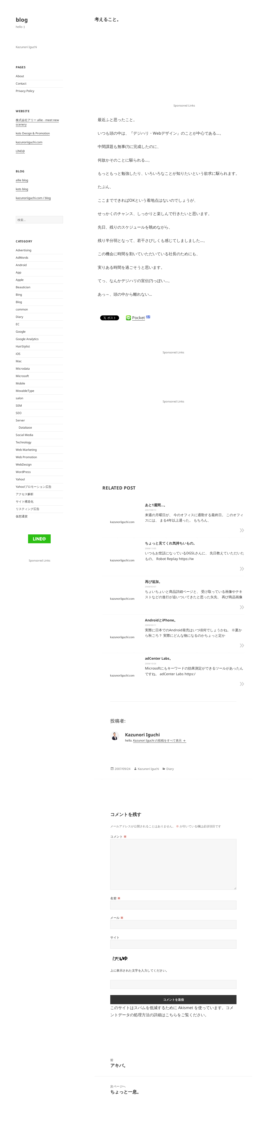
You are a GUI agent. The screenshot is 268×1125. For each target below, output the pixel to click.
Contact (21, 83)
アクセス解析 (24, 494)
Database (25, 427)
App (18, 272)
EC (17, 324)
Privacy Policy (25, 91)
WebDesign (24, 464)
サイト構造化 (24, 501)
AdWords (22, 257)
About (20, 76)
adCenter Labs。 (159, 658)
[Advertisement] (184, 66)
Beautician (23, 287)
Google (21, 331)
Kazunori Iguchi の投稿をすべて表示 (157, 740)
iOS (18, 354)
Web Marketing (26, 450)
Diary (19, 317)
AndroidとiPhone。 (161, 620)
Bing (19, 294)
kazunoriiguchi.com (29, 142)
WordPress (23, 472)
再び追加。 (153, 581)
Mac (19, 361)
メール (116, 918)
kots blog (22, 189)
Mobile (20, 383)
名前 (115, 898)
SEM (19, 405)
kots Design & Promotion (33, 133)
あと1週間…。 (156, 505)
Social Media (24, 435)
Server (20, 420)
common (22, 309)
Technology (23, 442)
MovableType (25, 391)
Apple (20, 280)
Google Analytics (27, 339)
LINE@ (20, 151)
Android (21, 265)
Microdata (23, 368)
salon (19, 398)
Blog (19, 302)
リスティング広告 (27, 509)
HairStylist (23, 346)
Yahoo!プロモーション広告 (33, 487)
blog (22, 19)
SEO (18, 413)
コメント (118, 837)
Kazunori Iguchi (148, 769)
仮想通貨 (22, 516)
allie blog (22, 180)
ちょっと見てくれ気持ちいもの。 (171, 543)
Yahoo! (20, 479)
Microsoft (22, 376)
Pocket (138, 317)
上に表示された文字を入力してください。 (139, 970)
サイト (114, 937)
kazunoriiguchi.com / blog (33, 198)
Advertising (23, 250)
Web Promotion (26, 457)
